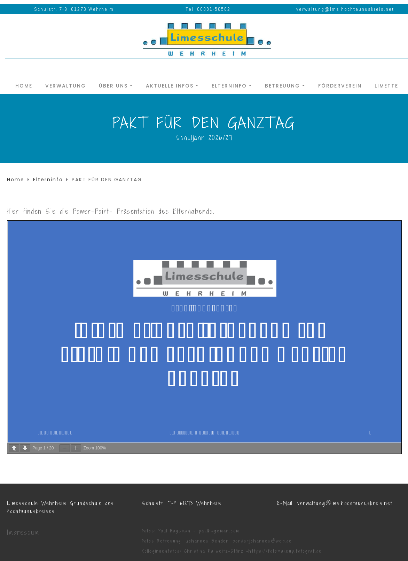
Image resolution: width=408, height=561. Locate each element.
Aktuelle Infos (170, 85)
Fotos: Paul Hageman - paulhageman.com (191, 531)
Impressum (23, 532)
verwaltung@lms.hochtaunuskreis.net (345, 9)
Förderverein (340, 85)
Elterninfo (229, 85)
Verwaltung (65, 85)
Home (23, 85)
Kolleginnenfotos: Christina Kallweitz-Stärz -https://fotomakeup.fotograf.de (232, 551)
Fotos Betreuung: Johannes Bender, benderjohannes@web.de (217, 541)
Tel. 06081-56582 (208, 9)
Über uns (113, 85)
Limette (386, 85)
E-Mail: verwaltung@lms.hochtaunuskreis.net (334, 503)
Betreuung (282, 85)
